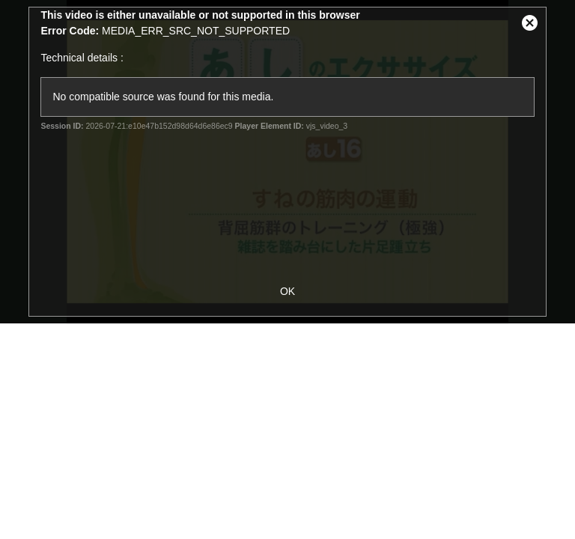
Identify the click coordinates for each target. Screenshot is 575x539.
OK (287, 291)
